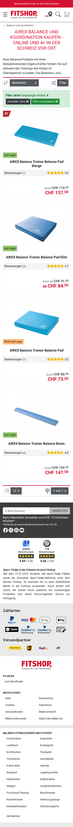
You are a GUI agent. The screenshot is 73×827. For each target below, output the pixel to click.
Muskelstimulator (17, 806)
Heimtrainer (13, 779)
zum (13, 681)
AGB (7, 698)
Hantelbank (47, 759)
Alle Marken (13, 816)
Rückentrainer (15, 799)
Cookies (9, 705)
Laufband (12, 745)
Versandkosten (14, 711)
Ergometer (46, 738)
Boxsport (12, 772)
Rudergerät (46, 745)
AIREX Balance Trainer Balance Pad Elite (36, 257)
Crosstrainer (14, 738)
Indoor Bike (13, 765)
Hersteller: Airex (18, 101)
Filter (63, 83)
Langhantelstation (51, 786)
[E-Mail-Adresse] (26, 510)
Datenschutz (46, 698)
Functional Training (18, 792)
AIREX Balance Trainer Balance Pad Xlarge (36, 164)
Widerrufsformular (16, 718)
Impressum (45, 705)
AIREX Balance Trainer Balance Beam (36, 444)
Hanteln (44, 765)
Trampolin (46, 752)
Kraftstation (14, 752)
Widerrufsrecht (47, 711)
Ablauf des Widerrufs (51, 718)
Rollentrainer (47, 779)
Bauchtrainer (47, 792)
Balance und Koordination (20, 25)
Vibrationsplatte (49, 806)
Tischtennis (13, 759)
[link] (5, 531)
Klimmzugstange (50, 799)
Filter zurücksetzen (45, 101)
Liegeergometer (49, 772)
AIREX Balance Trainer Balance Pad (36, 350)
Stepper (11, 786)
